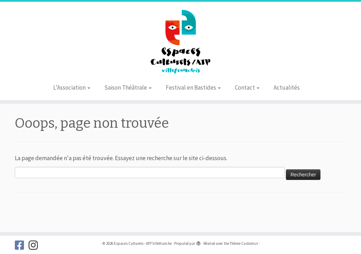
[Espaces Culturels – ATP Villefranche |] (180, 40)
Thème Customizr (244, 243)
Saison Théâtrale (128, 87)
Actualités (287, 87)
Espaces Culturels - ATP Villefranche (143, 243)
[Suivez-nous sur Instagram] (35, 245)
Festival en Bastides (193, 87)
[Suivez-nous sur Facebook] (22, 245)
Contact (247, 87)
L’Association (71, 87)
